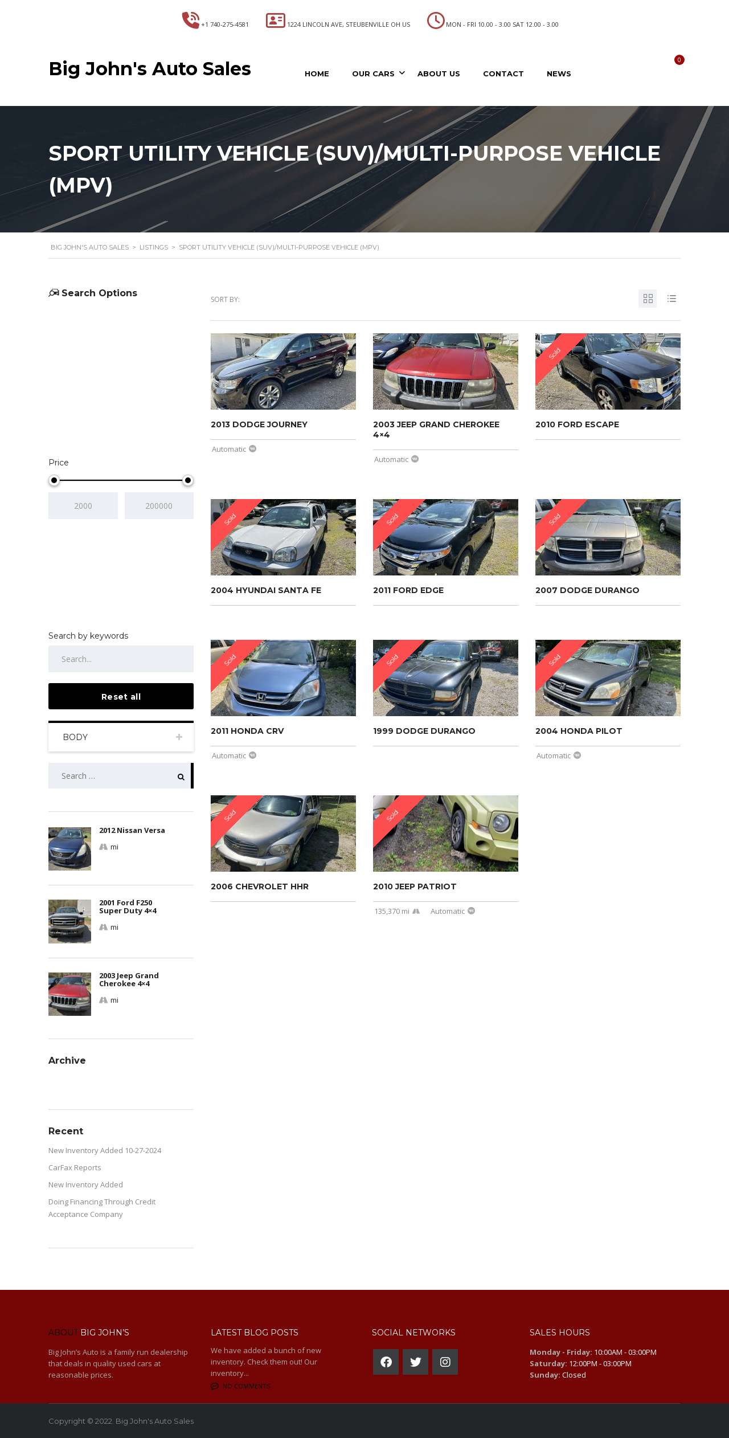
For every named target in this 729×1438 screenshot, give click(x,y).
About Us (438, 73)
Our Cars (373, 73)
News (559, 73)
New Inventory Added (85, 1184)
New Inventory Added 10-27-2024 (104, 1150)
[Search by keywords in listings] (121, 659)
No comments (240, 1386)
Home (317, 73)
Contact (503, 73)
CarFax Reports (74, 1167)
